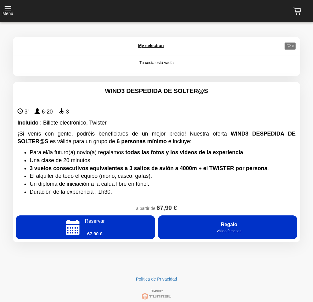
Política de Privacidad (156, 279)
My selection (151, 45)
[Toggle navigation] (8, 11)
